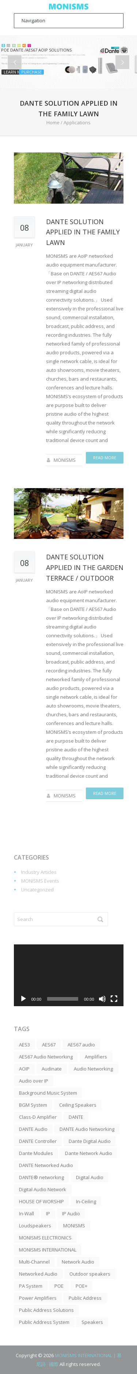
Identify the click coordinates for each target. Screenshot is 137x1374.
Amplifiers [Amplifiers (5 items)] (96, 1056)
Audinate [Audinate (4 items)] (52, 1068)
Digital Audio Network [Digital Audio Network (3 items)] (42, 1189)
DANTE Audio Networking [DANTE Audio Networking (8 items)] (87, 1129)
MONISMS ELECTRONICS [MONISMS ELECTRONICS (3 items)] (45, 1237)
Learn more (16, 72)
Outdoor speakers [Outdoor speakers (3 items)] (89, 1274)
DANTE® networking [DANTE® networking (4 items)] (41, 1177)
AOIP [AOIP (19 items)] (24, 1068)
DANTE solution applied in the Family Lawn (83, 232)
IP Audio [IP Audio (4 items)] (71, 1213)
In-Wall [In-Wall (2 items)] (26, 1213)
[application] (68, 975)
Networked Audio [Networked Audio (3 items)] (38, 1274)
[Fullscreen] (114, 999)
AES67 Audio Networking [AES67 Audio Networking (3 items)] (46, 1056)
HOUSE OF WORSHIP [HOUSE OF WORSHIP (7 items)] (41, 1201)
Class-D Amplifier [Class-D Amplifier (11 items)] (38, 1117)
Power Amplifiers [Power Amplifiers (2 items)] (38, 1298)
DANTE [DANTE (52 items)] (76, 1117)
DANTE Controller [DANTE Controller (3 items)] (38, 1141)
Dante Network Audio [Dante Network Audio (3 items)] (88, 1153)
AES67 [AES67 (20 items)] (49, 1044)
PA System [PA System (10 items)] (30, 1286)
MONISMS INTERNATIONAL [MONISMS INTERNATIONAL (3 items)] (47, 1249)
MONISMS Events (40, 880)
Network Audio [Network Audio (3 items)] (78, 1261)
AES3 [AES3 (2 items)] (24, 1044)
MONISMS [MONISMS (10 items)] (74, 1225)
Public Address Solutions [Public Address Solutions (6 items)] (46, 1310)
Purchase (31, 72)
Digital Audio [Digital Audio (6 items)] (89, 1177)
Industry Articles (39, 872)
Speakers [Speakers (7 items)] (92, 1322)
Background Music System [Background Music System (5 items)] (48, 1093)
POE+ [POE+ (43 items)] (81, 1286)
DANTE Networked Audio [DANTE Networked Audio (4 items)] (46, 1165)
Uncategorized (37, 889)
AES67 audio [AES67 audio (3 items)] (81, 1044)
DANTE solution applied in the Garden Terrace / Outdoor (84, 567)
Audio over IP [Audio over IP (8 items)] (33, 1080)
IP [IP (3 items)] (48, 1213)
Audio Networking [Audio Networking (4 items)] (93, 1068)
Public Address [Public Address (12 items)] (85, 1298)
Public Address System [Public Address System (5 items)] (44, 1322)
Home (53, 122)
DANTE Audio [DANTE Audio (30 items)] (33, 1129)
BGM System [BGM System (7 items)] (33, 1105)
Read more (104, 457)
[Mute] (102, 999)
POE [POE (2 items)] (59, 1286)
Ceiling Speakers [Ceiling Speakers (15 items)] (77, 1105)
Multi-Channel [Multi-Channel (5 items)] (34, 1261)
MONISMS (65, 460)
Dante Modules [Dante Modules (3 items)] (36, 1153)
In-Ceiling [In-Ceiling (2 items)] (86, 1201)
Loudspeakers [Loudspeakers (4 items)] (35, 1225)
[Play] (23, 999)
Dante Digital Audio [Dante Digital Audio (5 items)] (90, 1141)
